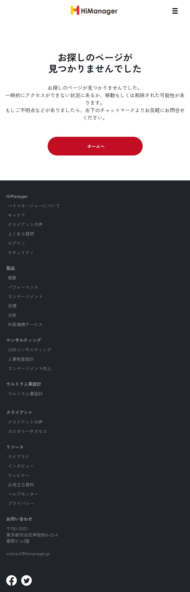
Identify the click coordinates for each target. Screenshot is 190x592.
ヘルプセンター (23, 494)
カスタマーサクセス (27, 431)
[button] (175, 10)
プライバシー (21, 503)
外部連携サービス (25, 324)
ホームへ (96, 146)
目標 (12, 306)
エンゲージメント (25, 296)
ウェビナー (19, 475)
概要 (12, 278)
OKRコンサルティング (29, 349)
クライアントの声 (25, 224)
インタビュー (21, 466)
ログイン (16, 243)
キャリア (16, 215)
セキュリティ (21, 252)
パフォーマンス (23, 287)
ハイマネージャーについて (34, 206)
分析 (12, 315)
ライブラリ (19, 456)
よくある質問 (21, 234)
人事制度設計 (21, 359)
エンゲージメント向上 (29, 368)
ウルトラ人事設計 (25, 393)
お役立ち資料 (21, 484)
